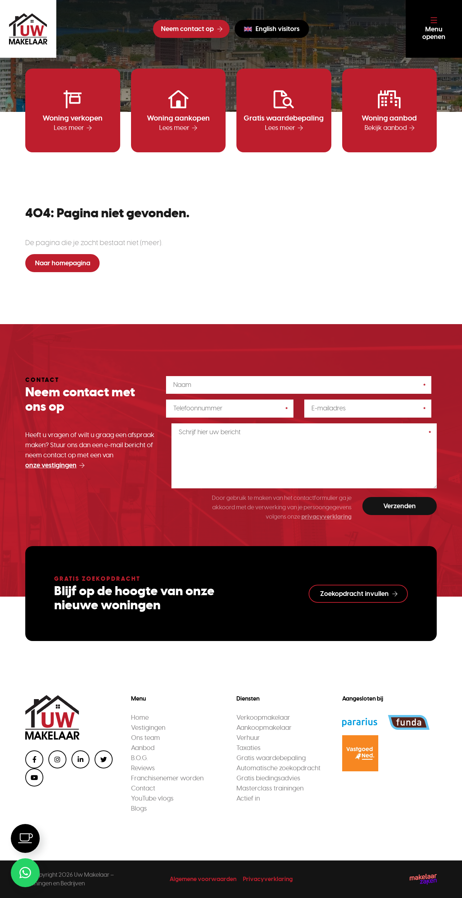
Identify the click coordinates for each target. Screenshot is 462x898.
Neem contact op (191, 29)
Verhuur (248, 738)
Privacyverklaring (268, 879)
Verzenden (399, 506)
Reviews (143, 768)
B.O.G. (139, 758)
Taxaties (248, 748)
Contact (143, 788)
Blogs (139, 808)
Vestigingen (148, 728)
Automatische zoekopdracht (278, 768)
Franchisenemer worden (167, 778)
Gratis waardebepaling (271, 758)
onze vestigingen (54, 465)
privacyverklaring (326, 516)
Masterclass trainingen (270, 788)
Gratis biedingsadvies (268, 778)
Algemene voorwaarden (203, 879)
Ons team (145, 738)
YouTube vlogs (152, 798)
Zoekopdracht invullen (358, 594)
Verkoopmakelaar (263, 718)
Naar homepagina (62, 263)
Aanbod (142, 748)
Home (140, 718)
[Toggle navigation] (434, 29)
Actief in (248, 798)
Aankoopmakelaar (264, 728)
